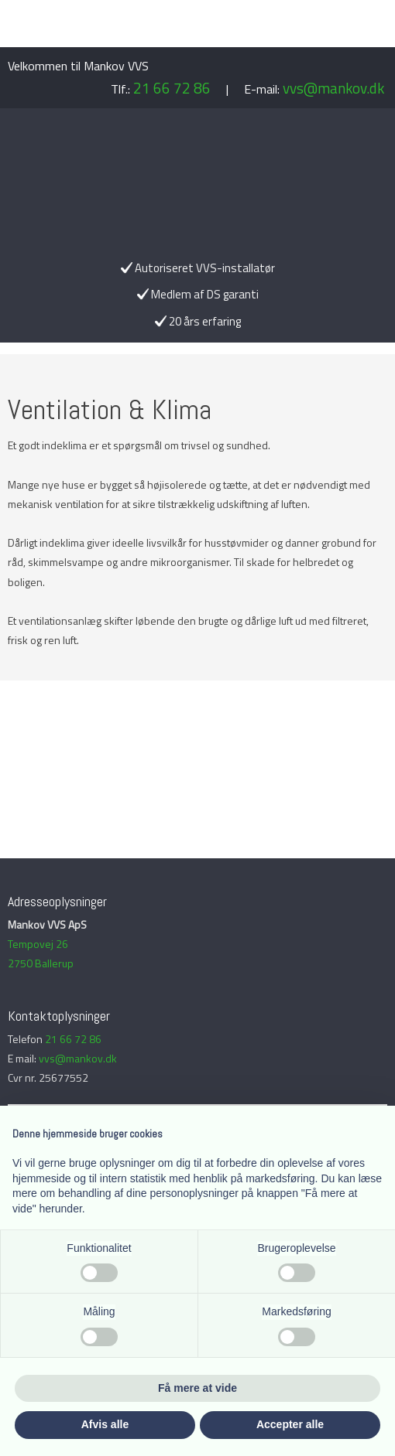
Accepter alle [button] (290, 1424)
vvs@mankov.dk (333, 88)
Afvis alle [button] (105, 1424)
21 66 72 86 (172, 88)
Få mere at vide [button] (197, 1388)
